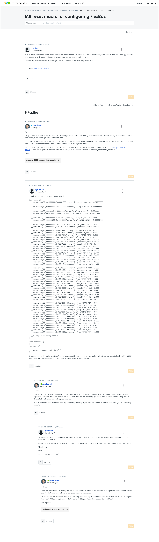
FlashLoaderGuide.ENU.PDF (53, 509)
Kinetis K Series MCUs (41, 68)
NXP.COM (78, 3)
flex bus (34, 79)
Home (27, 10)
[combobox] (87, 23)
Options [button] (129, 32)
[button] (121, 49)
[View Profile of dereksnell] (37, 125)
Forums (35, 3)
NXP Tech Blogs (65, 3)
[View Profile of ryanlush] (35, 48)
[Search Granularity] (33, 23)
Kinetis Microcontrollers (69, 10)
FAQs (147, 3)
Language (138, 3)
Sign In (153, 3)
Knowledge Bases (48, 3)
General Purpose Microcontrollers (45, 10)
